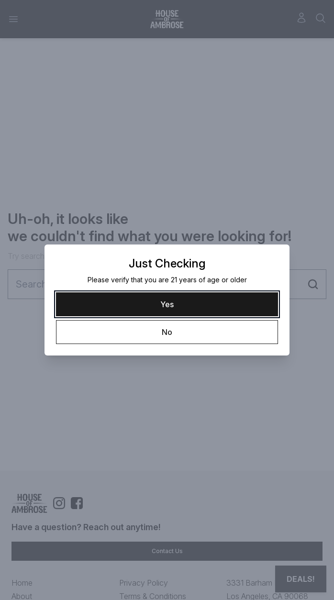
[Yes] (167, 304)
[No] (167, 332)
